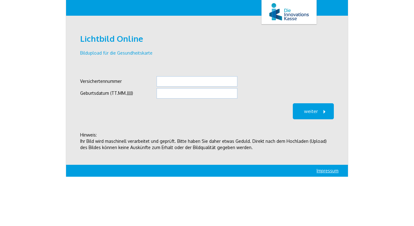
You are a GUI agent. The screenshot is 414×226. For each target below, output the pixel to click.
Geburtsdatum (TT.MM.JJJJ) (106, 93)
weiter (311, 111)
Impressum (328, 170)
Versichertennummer (101, 81)
